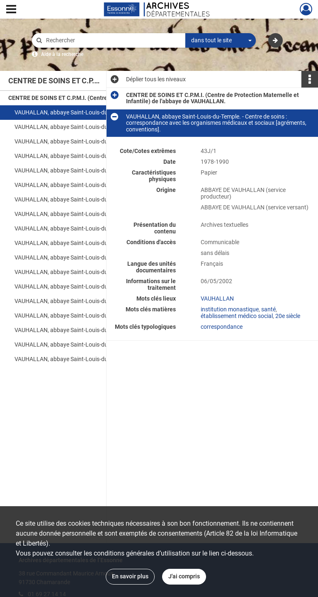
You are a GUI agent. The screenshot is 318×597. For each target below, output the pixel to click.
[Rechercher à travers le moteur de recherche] (113, 40)
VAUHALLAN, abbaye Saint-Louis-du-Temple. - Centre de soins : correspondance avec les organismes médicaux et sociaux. (97, 127)
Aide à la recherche (62, 54)
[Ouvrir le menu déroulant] (11, 10)
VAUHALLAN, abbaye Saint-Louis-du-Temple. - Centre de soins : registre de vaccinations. (97, 228)
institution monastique (230, 309)
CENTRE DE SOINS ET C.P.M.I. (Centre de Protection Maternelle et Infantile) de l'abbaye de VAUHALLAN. (91, 98)
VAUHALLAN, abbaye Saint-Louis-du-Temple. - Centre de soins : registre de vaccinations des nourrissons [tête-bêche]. (97, 214)
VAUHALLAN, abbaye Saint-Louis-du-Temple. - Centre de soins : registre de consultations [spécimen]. (97, 257)
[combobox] (220, 40)
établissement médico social (237, 316)
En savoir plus (130, 576)
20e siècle (287, 316)
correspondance (222, 326)
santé (268, 309)
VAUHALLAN (217, 298)
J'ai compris (184, 576)
